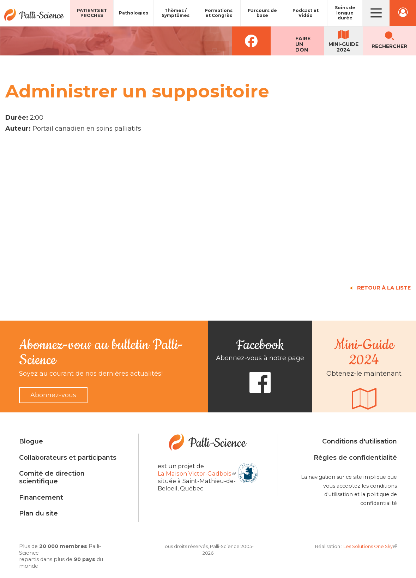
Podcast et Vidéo (306, 13)
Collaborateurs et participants (67, 457)
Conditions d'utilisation (359, 441)
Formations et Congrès (219, 13)
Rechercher (389, 46)
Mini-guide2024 (343, 47)
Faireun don (303, 44)
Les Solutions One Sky (370, 546)
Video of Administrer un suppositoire (118, 207)
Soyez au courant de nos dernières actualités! (91, 373)
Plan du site (38, 513)
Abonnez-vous (53, 395)
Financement (41, 497)
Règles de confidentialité (355, 457)
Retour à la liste (384, 288)
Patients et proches (92, 13)
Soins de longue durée (345, 12)
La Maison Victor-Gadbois (197, 473)
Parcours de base (262, 13)
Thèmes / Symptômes (175, 13)
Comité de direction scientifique (52, 477)
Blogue (31, 441)
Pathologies (133, 13)
